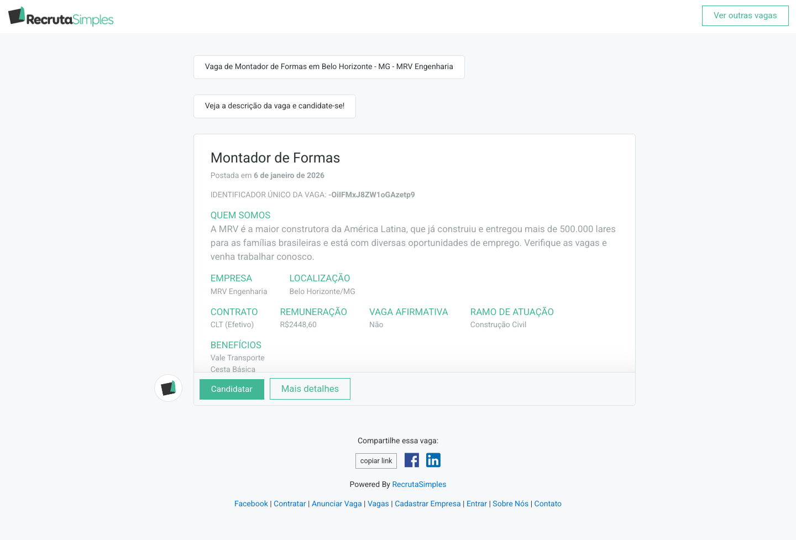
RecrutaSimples (419, 484)
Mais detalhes (310, 388)
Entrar (477, 504)
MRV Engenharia (239, 291)
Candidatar (232, 389)
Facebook (251, 504)
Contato (548, 504)
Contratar (290, 504)
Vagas (378, 504)
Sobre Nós (510, 504)
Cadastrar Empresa (427, 504)
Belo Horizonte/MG (322, 291)
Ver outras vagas (745, 15)
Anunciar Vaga (337, 504)
